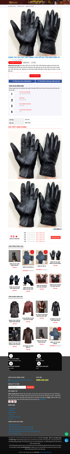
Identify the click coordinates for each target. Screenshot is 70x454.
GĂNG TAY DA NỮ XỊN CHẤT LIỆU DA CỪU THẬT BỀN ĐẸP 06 (14, 287)
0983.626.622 (37, 1)
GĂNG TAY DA (12, 412)
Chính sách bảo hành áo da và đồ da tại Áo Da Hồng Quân (24, 431)
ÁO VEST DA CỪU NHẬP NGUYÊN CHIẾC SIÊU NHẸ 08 (42, 315)
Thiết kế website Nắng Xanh (45, 452)
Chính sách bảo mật (14, 425)
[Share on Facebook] (55, 229)
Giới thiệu (11, 414)
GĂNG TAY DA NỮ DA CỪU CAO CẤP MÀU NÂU (42, 286)
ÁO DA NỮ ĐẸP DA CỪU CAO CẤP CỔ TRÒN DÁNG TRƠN (28, 319)
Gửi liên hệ (30, 387)
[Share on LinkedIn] (61, 229)
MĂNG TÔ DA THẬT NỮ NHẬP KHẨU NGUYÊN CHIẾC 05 (14, 321)
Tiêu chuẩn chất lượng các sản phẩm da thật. (21, 429)
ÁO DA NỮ (11, 410)
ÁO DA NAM (12, 408)
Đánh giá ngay (56, 237)
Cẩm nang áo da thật (14, 417)
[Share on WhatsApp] (53, 229)
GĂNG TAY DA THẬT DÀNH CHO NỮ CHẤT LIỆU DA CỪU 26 (28, 288)
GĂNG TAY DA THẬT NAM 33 (55, 343)
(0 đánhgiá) (15, 60)
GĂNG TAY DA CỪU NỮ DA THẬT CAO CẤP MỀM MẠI (55, 285)
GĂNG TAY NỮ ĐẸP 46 (28, 267)
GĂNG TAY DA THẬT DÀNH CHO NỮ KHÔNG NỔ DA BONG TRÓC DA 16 (55, 262)
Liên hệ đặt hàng (35, 75)
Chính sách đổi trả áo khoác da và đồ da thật (21, 427)
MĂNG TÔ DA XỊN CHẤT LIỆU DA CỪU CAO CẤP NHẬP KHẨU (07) (14, 343)
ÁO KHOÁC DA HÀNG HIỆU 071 (28, 346)
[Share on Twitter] (56, 229)
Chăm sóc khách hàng (15, 433)
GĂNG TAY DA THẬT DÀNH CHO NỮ (15, 264)
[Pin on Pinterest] (59, 229)
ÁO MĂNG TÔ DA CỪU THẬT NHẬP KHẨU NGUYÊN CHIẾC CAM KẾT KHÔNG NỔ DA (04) (55, 319)
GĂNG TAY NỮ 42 (41, 266)
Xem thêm (43, 399)
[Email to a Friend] (58, 229)
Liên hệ (11, 419)
